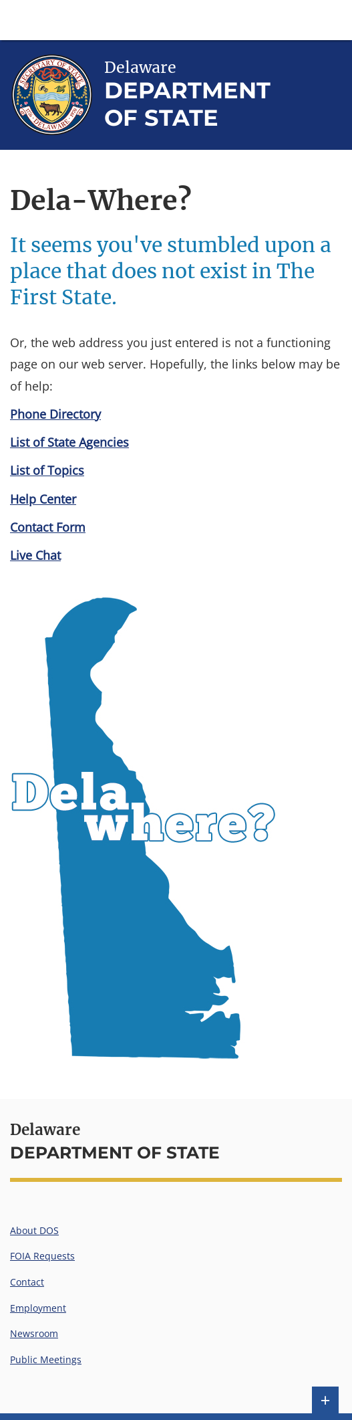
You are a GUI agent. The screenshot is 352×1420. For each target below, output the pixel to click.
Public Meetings (45, 1359)
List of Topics (47, 470)
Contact (27, 1282)
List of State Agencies (69, 442)
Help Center (43, 499)
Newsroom (34, 1333)
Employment (38, 1308)
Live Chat (35, 555)
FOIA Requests (42, 1255)
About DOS (34, 1230)
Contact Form (47, 527)
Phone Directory (55, 414)
